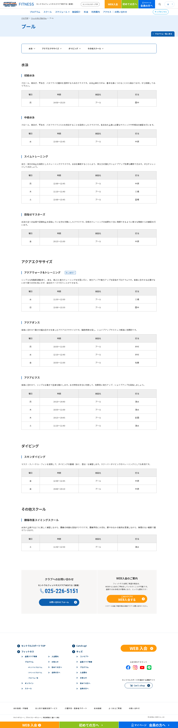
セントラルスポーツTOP (90, 4)
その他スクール (94, 48)
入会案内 (55, 656)
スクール (47, 11)
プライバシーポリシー (33, 717)
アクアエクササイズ (50, 48)
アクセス (107, 11)
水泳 (31, 48)
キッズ (79, 651)
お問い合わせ (121, 11)
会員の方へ (147, 4)
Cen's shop (139, 685)
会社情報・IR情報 (20, 708)
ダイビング (73, 48)
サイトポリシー (18, 717)
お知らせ (55, 662)
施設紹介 (76, 11)
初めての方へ (130, 4)
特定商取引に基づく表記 (51, 717)
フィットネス (27, 651)
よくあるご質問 (115, 708)
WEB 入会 (138, 648)
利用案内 (95, 11)
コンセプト (84, 656)
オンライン (29, 683)
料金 (86, 11)
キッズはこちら (161, 11)
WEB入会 (113, 4)
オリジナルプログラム (35, 667)
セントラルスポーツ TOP (33, 645)
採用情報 (98, 708)
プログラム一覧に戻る (163, 34)
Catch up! (81, 645)
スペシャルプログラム (35, 672)
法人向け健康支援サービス (46, 708)
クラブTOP (24, 18)
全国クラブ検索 (31, 656)
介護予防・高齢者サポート (76, 708)
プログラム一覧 (33, 678)
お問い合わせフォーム (59, 602)
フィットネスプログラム (39, 18)
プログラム (35, 11)
